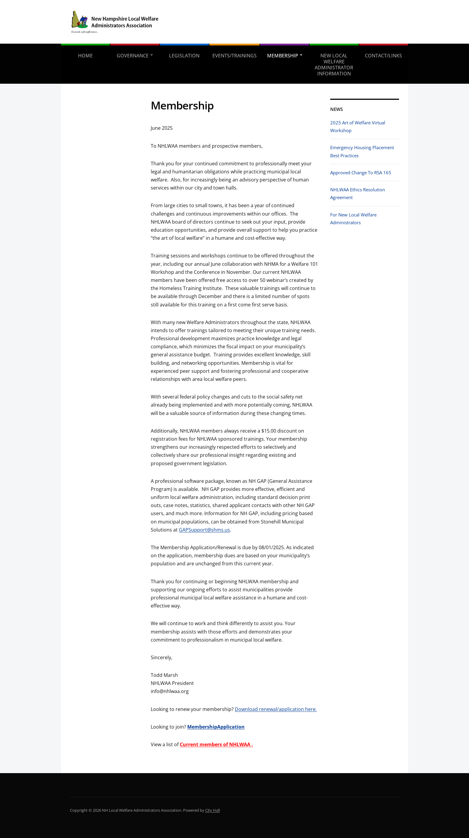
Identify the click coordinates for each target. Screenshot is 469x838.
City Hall (212, 810)
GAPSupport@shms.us (204, 529)
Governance (133, 55)
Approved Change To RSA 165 (360, 172)
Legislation (184, 55)
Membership (282, 55)
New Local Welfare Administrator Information (334, 64)
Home (85, 55)
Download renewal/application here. (276, 709)
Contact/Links (383, 55)
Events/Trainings (234, 55)
